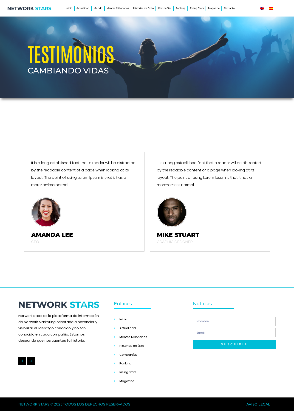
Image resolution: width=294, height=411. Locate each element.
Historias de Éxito (143, 8)
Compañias (164, 8)
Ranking (181, 8)
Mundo (98, 8)
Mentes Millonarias (118, 8)
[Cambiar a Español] (271, 8)
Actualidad (82, 8)
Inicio (69, 8)
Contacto (229, 8)
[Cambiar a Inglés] (262, 8)
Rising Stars (197, 8)
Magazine (214, 8)
